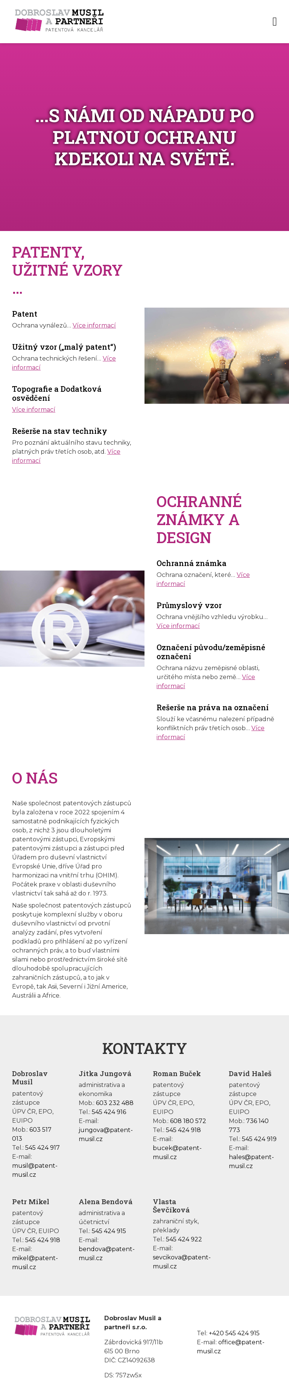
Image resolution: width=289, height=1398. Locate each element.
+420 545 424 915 (234, 1333)
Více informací (94, 325)
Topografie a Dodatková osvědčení (57, 393)
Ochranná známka (192, 563)
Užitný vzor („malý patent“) (64, 347)
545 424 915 (109, 1231)
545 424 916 (109, 1112)
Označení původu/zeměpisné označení (211, 651)
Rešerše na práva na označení (213, 707)
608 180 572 (188, 1121)
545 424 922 (184, 1239)
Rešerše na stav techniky (59, 431)
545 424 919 (259, 1139)
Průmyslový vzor (189, 605)
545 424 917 (42, 1147)
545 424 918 (183, 1130)
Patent (24, 314)
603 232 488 (115, 1103)
